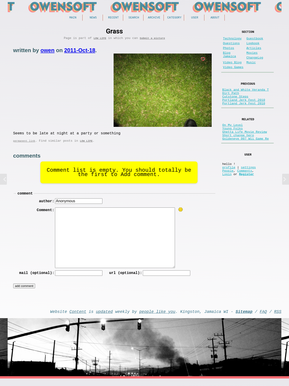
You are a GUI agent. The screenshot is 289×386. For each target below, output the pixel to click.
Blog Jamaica (229, 59)
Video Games (233, 74)
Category (174, 18)
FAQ (263, 318)
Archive (154, 18)
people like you (157, 318)
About (215, 18)
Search (133, 18)
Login (227, 197)
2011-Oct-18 (79, 52)
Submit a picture (152, 39)
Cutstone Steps (235, 107)
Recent (113, 18)
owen (48, 52)
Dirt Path (230, 103)
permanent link (24, 144)
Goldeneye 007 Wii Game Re (245, 156)
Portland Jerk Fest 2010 (243, 112)
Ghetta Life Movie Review (244, 148)
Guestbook (254, 40)
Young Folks (232, 143)
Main (72, 18)
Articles (253, 52)
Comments (244, 193)
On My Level (232, 139)
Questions (231, 46)
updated (104, 318)
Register (246, 197)
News (93, 18)
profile (228, 189)
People (228, 193)
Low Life (100, 39)
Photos (228, 52)
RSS (277, 318)
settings (248, 189)
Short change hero (238, 152)
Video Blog (232, 69)
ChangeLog (254, 63)
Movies (252, 57)
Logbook (252, 46)
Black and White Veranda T (245, 99)
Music (251, 69)
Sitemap (244, 318)
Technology (232, 40)
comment (25, 197)
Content (77, 318)
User (194, 18)
